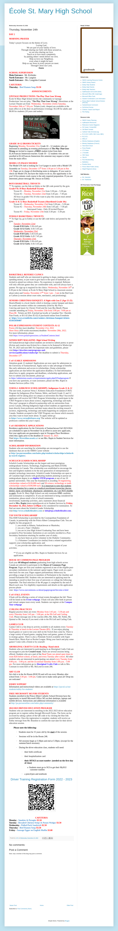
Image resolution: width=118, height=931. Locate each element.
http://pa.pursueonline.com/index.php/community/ (32, 703)
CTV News (85, 150)
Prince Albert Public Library (90, 166)
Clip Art (84, 157)
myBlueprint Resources (89, 122)
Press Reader (86, 148)
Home (42, 905)
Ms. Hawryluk (86, 177)
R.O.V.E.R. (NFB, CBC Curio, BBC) (93, 134)
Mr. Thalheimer (86, 179)
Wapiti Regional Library (89, 169)
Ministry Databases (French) (90, 143)
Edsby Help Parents (88, 87)
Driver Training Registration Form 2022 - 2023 (41, 779)
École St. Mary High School (50, 11)
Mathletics (85, 162)
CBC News (85, 155)
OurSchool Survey (87, 107)
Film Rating (85, 112)
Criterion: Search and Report (91, 109)
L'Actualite (85, 152)
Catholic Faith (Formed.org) (90, 132)
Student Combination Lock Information (93, 98)
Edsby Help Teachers (88, 89)
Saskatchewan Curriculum (90, 105)
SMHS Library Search (88, 82)
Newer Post (13, 905)
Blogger (67, 921)
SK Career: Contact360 (89, 127)
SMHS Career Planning (89, 120)
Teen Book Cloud (87, 146)
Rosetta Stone (86, 164)
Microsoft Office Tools (88, 96)
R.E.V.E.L (85, 136)
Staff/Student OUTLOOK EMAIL (92, 92)
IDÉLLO (84, 139)
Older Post (70, 905)
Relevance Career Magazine (91, 125)
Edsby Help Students (88, 85)
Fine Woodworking (87, 160)
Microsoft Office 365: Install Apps (92, 94)
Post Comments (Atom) (24, 909)
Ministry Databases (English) (91, 141)
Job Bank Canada (87, 129)
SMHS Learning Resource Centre (92, 80)
